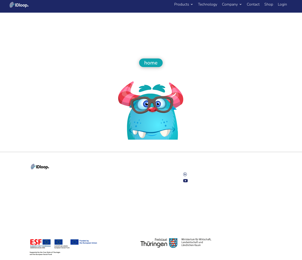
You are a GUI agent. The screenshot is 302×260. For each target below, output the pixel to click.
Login (282, 5)
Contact (253, 5)
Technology (207, 5)
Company (230, 5)
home (151, 62)
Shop (268, 5)
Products (181, 5)
